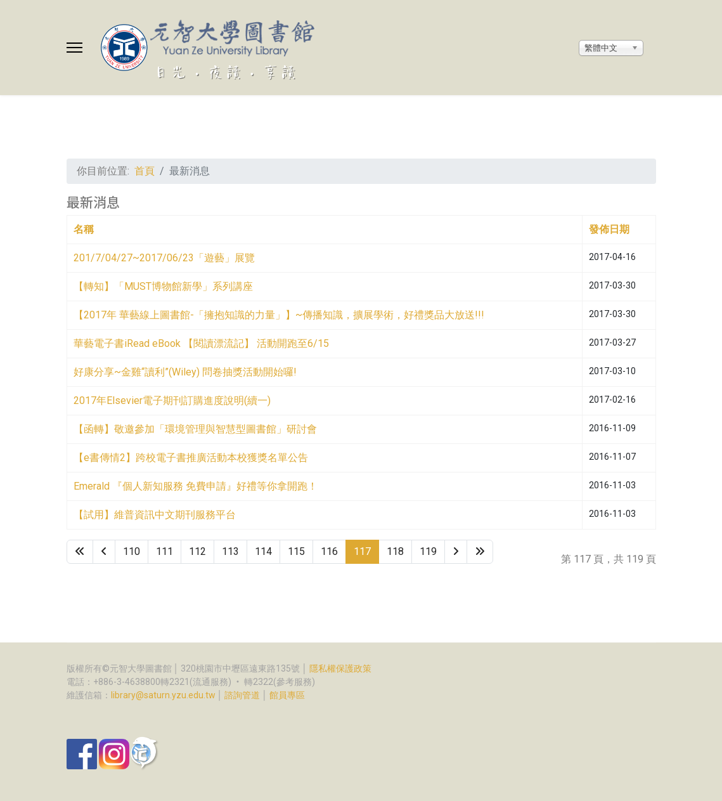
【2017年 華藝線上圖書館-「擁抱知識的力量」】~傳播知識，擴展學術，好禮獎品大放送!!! (279, 315)
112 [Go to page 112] (197, 551)
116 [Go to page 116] (329, 551)
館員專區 (287, 695)
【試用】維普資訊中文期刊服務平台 (155, 515)
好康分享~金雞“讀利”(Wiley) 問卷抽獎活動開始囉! (185, 372)
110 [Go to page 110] (131, 551)
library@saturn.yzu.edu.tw (163, 695)
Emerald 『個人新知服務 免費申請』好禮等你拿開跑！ (196, 486)
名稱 (84, 229)
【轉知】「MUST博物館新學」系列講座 (163, 286)
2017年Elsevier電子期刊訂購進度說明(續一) (172, 400)
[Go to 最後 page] (480, 552)
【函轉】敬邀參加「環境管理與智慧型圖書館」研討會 (195, 429)
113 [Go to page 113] (230, 551)
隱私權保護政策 (340, 668)
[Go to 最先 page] (80, 552)
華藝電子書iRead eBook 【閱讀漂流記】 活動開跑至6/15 (201, 343)
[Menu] (74, 47)
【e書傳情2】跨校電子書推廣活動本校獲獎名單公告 (191, 458)
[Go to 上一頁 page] (104, 552)
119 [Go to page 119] (428, 551)
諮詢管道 (242, 695)
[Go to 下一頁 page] (455, 552)
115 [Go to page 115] (296, 551)
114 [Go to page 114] (263, 551)
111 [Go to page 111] (164, 551)
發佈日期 (609, 229)
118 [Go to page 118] (395, 551)
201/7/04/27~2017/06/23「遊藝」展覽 (164, 258)
